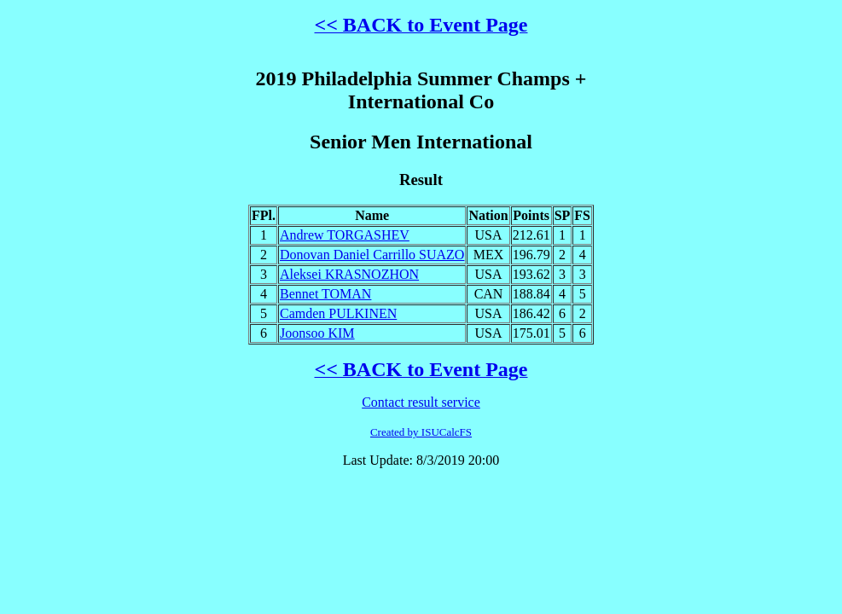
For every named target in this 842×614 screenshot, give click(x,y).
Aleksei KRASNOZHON (349, 274)
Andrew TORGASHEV (344, 235)
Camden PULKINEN (338, 313)
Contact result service (421, 402)
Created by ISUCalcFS (421, 432)
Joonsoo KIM (317, 333)
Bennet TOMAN (325, 294)
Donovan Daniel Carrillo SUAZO (372, 254)
